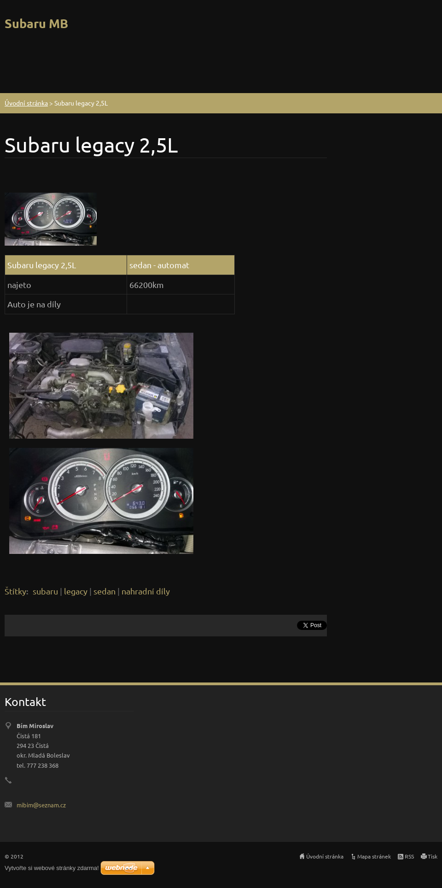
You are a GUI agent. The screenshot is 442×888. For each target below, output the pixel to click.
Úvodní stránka (26, 103)
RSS (409, 856)
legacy (75, 591)
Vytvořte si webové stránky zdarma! (52, 867)
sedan (104, 591)
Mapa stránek (374, 856)
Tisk (432, 856)
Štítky (15, 591)
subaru (45, 591)
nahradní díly (146, 591)
